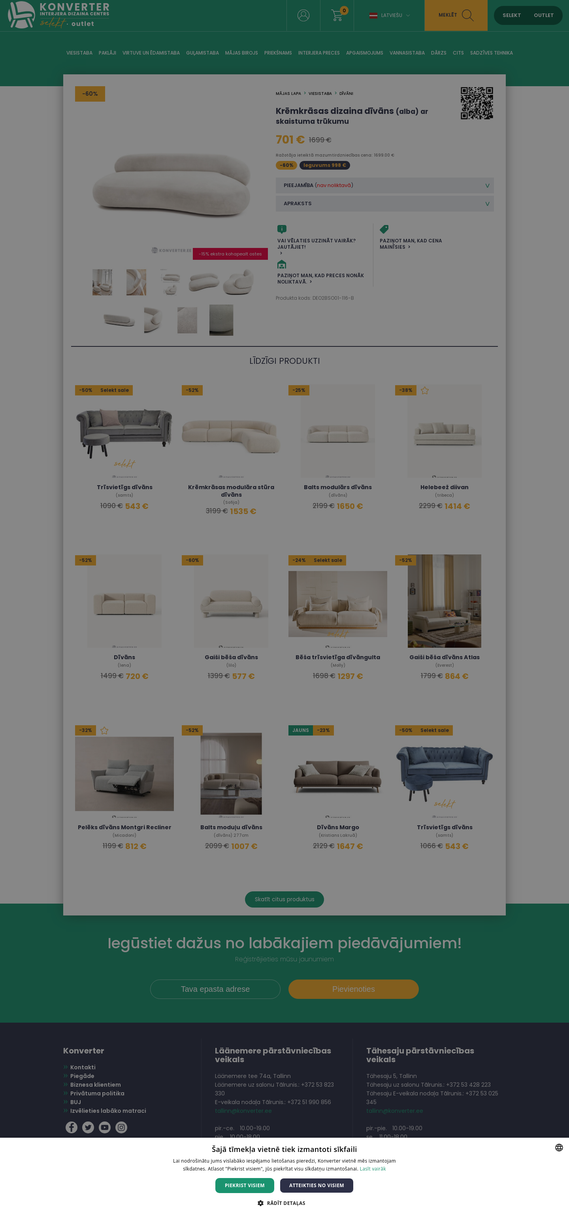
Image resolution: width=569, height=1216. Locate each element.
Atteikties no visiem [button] (316, 1185)
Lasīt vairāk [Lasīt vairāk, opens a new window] (373, 1168)
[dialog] (284, 608)
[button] (284, 1203)
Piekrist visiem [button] (245, 1185)
